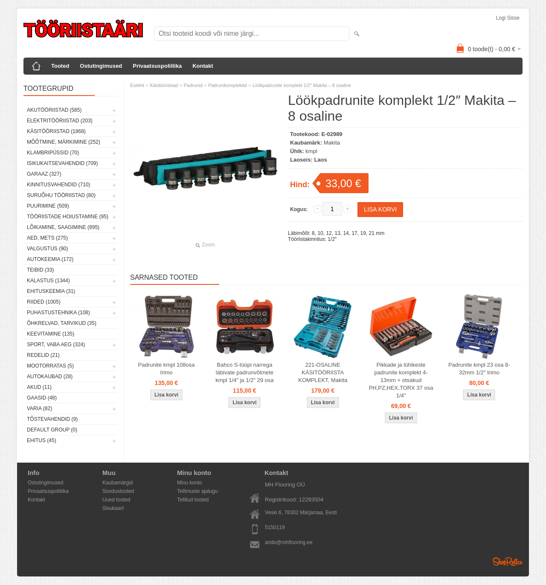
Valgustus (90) (47, 249)
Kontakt (202, 66)
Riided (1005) (44, 302)
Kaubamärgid (117, 483)
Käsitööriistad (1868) (56, 131)
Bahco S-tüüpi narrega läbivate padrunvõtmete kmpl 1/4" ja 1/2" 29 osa (244, 372)
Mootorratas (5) (50, 366)
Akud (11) (39, 387)
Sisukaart (113, 508)
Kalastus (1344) (48, 281)
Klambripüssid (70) (53, 153)
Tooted (60, 66)
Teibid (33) (40, 270)
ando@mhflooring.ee (289, 542)
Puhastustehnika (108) (58, 313)
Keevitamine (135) (50, 334)
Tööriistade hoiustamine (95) (67, 217)
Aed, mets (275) (47, 238)
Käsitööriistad (164, 85)
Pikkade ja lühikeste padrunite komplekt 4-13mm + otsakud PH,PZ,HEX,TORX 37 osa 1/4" (401, 380)
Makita (332, 142)
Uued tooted (116, 500)
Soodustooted (118, 491)
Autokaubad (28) (50, 376)
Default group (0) (52, 430)
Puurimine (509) (48, 206)
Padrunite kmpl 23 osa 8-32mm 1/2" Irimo (479, 369)
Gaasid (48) (42, 398)
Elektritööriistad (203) (60, 121)
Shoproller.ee (508, 561)
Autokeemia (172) (50, 259)
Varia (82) (39, 408)
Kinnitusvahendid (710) (58, 185)
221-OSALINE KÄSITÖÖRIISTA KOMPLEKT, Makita (322, 372)
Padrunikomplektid (227, 85)
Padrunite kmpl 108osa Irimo (166, 369)
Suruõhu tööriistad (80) (61, 195)
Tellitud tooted (193, 500)
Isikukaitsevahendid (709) (62, 163)
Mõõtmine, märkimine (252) (63, 142)
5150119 (275, 527)
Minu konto (189, 483)
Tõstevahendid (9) (52, 419)
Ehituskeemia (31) (51, 291)
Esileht (137, 85)
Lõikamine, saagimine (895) (63, 227)
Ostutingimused (101, 66)
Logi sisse (508, 18)
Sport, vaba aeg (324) (56, 345)
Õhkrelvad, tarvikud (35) (61, 323)
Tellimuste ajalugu (197, 491)
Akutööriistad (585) (54, 110)
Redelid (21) (43, 355)
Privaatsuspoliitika (157, 66)
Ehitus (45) (41, 440)
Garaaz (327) (44, 174)
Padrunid (193, 85)
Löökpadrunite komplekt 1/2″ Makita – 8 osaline (302, 85)
